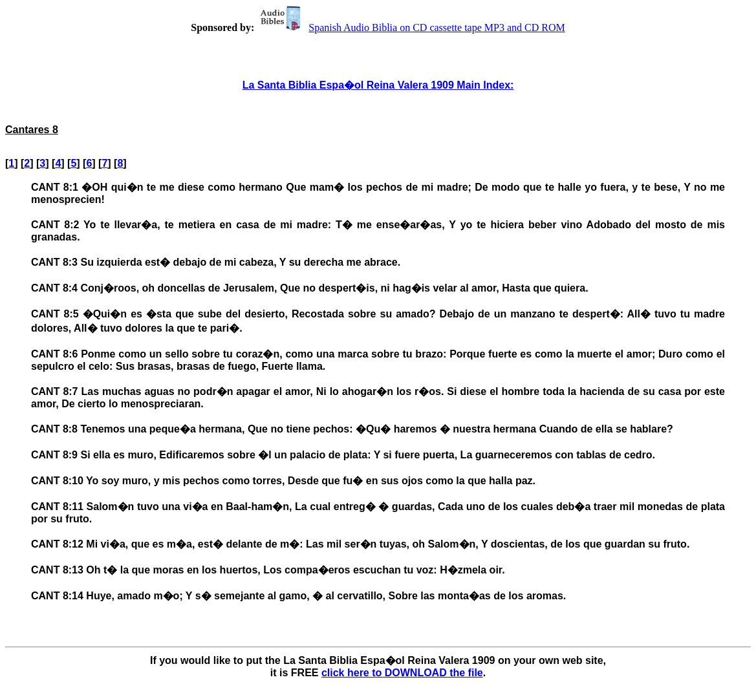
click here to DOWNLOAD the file (402, 672)
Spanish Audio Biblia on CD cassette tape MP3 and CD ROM (411, 27)
